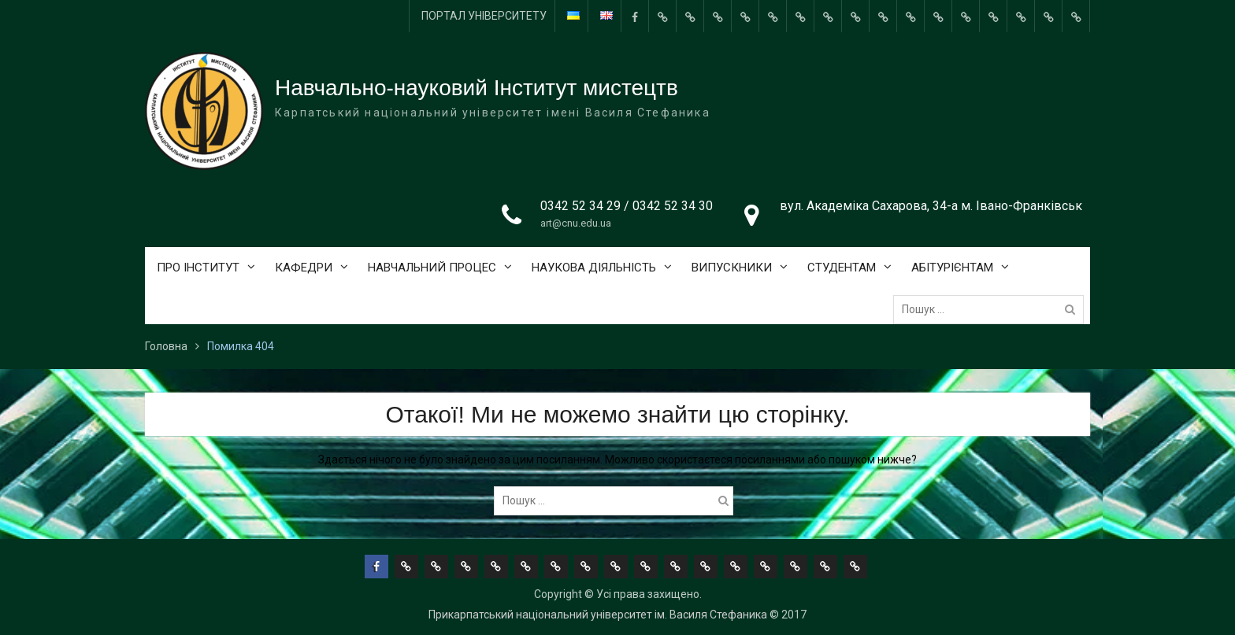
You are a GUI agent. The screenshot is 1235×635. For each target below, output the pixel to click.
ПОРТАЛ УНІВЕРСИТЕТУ (484, 15)
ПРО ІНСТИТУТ (198, 267)
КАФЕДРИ (303, 267)
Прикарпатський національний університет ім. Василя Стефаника (597, 614)
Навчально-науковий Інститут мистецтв (476, 88)
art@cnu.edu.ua (575, 223)
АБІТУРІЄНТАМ (952, 267)
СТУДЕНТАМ (841, 267)
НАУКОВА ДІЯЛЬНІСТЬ (594, 267)
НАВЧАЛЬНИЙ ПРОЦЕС (432, 267)
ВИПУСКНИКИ (732, 267)
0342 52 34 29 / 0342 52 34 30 (626, 205)
